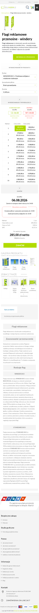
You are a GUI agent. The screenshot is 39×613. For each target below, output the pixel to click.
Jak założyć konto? (8, 543)
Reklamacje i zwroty (8, 571)
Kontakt (36, 2)
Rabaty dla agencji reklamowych (11, 566)
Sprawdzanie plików (8, 82)
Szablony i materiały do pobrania (11, 555)
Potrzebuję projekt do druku (10, 532)
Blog (4, 580)
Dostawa (5, 520)
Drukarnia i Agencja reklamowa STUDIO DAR (25, 610)
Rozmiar (4, 89)
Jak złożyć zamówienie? (9, 546)
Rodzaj (4, 73)
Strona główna (5, 13)
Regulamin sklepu (7, 569)
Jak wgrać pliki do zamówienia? (11, 549)
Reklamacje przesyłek (9, 574)
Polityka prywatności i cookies (11, 577)
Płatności (5, 523)
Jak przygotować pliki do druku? (11, 552)
